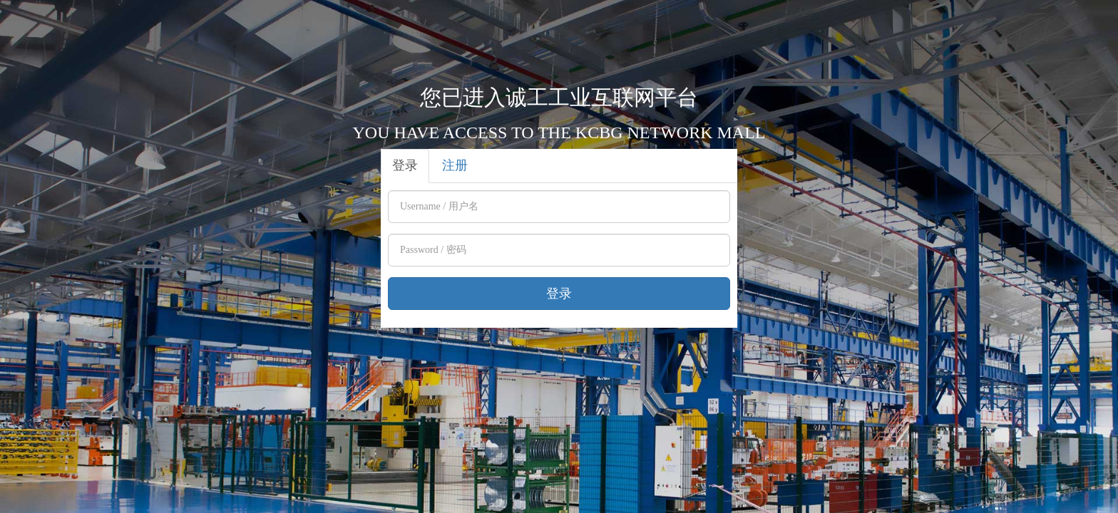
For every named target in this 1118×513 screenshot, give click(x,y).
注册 (455, 165)
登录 (405, 165)
